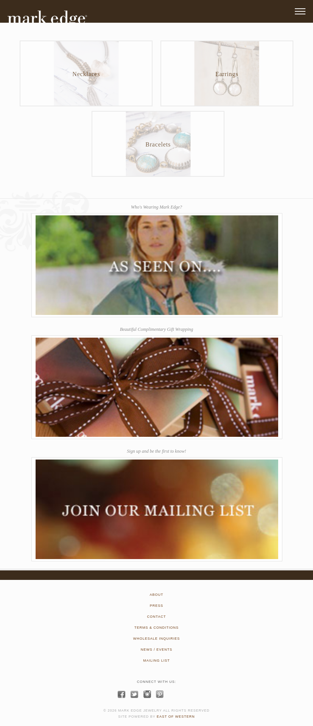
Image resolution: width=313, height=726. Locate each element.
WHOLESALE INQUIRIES (156, 638)
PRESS (157, 606)
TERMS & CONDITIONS (156, 627)
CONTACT (156, 617)
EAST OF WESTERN (176, 716)
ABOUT (156, 595)
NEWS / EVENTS (157, 649)
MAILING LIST (156, 660)
